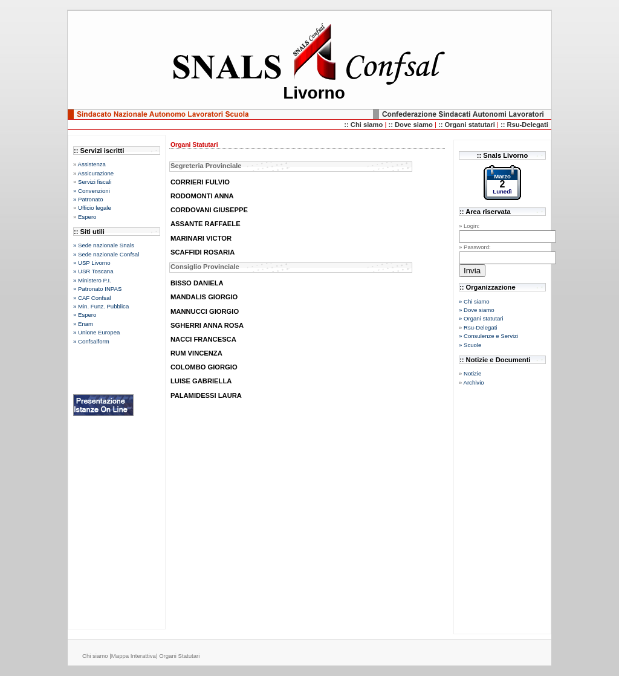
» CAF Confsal (92, 297)
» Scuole (470, 345)
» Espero (84, 314)
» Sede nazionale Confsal (106, 254)
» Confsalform (91, 341)
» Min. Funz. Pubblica (101, 306)
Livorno (314, 92)
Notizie (472, 373)
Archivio (473, 382)
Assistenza (91, 164)
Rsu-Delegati (480, 327)
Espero (87, 216)
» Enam (83, 323)
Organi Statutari (179, 655)
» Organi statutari (481, 318)
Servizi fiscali (94, 181)
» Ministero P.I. (92, 280)
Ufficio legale (94, 207)
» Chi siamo (474, 301)
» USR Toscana (93, 271)
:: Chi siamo (364, 124)
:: (391, 124)
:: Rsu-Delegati (524, 124)
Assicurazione (95, 173)
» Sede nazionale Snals (103, 245)
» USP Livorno (92, 262)
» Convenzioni (91, 190)
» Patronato (88, 199)
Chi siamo (95, 655)
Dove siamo (415, 124)
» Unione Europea (96, 332)
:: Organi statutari (467, 124)
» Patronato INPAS (97, 288)
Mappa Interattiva (133, 655)
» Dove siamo (476, 310)
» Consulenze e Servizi (488, 336)
